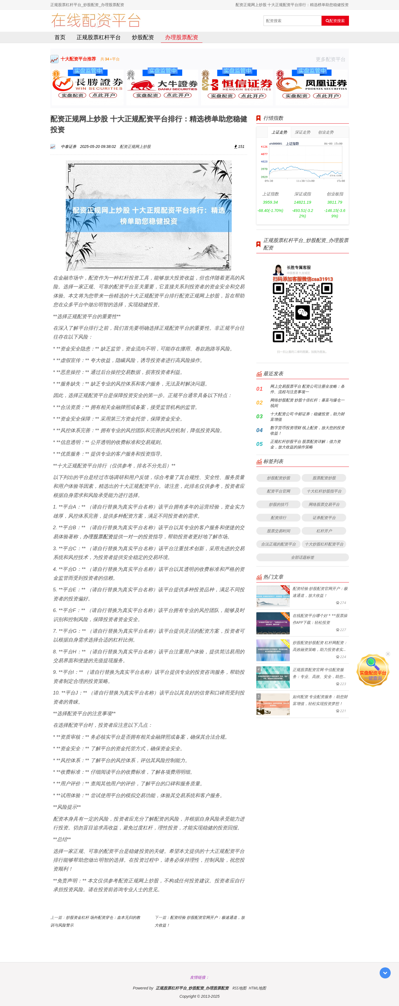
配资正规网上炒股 (135, 146)
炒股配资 (143, 37)
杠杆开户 (324, 530)
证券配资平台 (324, 517)
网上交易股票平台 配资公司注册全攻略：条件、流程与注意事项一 (307, 389)
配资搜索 (335, 20)
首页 (60, 37)
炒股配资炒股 (278, 477)
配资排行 (278, 517)
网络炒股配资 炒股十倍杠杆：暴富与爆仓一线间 (307, 402)
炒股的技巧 (278, 504)
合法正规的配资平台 (278, 544)
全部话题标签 (302, 557)
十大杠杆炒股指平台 (324, 491)
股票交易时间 (278, 530)
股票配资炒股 (324, 477)
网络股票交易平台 (324, 504)
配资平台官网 (278, 491)
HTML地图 (257, 988)
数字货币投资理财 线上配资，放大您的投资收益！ (307, 430)
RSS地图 (239, 988)
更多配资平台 (332, 59)
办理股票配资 (181, 37)
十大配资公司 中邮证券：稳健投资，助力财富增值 (307, 416)
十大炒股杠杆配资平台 (324, 544)
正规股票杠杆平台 (99, 37)
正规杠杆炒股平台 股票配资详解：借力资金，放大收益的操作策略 (305, 444)
